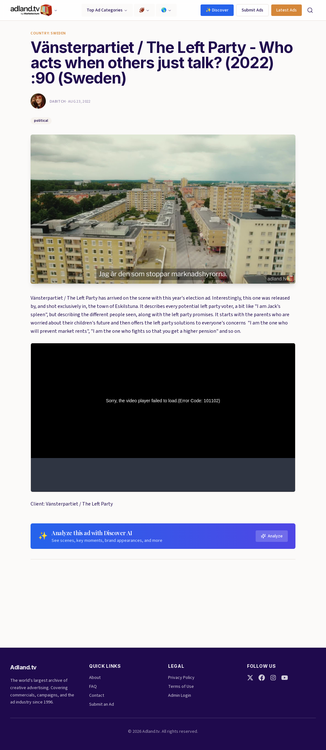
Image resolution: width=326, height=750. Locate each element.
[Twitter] (250, 677)
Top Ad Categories (107, 10)
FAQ (93, 686)
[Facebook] (262, 677)
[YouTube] (284, 677)
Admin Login (179, 695)
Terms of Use (181, 686)
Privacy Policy (181, 677)
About (95, 677)
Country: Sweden (48, 33)
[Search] (310, 10)
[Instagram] (273, 677)
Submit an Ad (101, 704)
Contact (96, 695)
